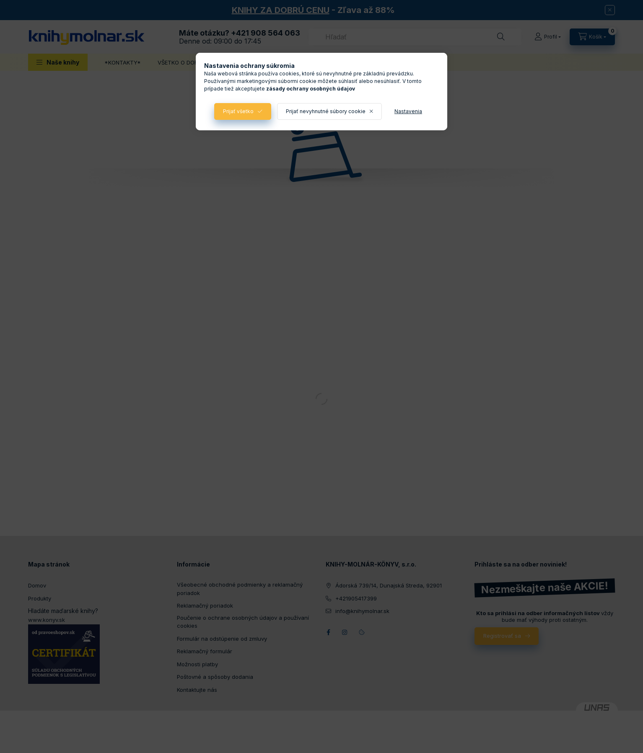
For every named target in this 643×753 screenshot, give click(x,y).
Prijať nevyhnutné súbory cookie (326, 111)
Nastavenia (408, 111)
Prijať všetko (238, 111)
